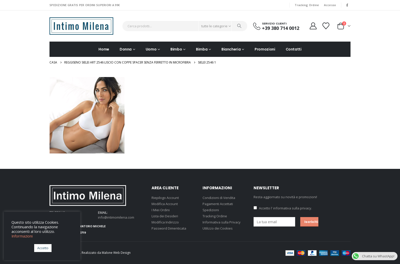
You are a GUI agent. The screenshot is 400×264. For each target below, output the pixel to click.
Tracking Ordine (307, 5)
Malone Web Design (116, 252)
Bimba (201, 49)
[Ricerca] (239, 26)
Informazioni (22, 235)
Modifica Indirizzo (165, 222)
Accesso (330, 5)
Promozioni (265, 49)
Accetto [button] (42, 248)
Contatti (294, 49)
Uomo (151, 49)
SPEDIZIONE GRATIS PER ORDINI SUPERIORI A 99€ (84, 5)
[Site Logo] (81, 26)
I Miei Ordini (161, 210)
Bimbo (176, 49)
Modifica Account (165, 204)
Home (103, 49)
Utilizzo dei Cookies (218, 228)
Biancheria (231, 49)
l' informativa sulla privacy (291, 208)
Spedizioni (211, 210)
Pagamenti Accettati (218, 204)
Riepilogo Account (165, 197)
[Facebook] (347, 5)
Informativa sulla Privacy (222, 222)
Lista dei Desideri (165, 216)
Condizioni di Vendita (219, 197)
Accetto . (283, 208)
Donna (126, 49)
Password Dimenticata (169, 228)
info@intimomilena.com (116, 217)
